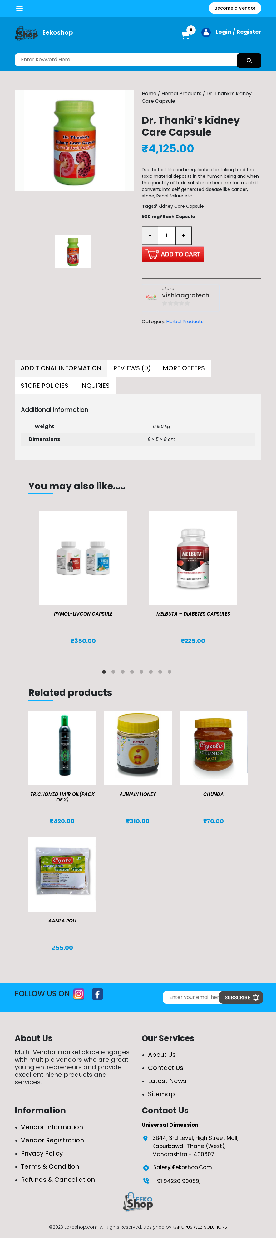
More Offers (184, 368)
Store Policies (44, 385)
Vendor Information (52, 1127)
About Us (162, 1054)
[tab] (61, 368)
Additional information (61, 368)
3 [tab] (124, 673)
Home (149, 93)
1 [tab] (105, 673)
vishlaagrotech (185, 295)
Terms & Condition (50, 1166)
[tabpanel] (83, 584)
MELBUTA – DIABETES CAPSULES (193, 614)
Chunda (213, 794)
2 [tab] (114, 673)
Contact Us (165, 1067)
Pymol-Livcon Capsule (83, 614)
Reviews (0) (132, 368)
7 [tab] (161, 673)
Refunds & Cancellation (58, 1179)
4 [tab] (133, 673)
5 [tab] (143, 673)
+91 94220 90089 (176, 1181)
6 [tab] (152, 673)
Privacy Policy (42, 1153)
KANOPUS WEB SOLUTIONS (200, 1227)
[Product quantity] (167, 235)
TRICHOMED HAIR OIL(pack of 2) (62, 797)
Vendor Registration (52, 1140)
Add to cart (173, 253)
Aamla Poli (62, 920)
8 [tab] (171, 673)
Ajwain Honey (138, 794)
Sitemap (161, 1094)
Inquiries (95, 385)
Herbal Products (181, 93)
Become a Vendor (235, 8)
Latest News (167, 1080)
